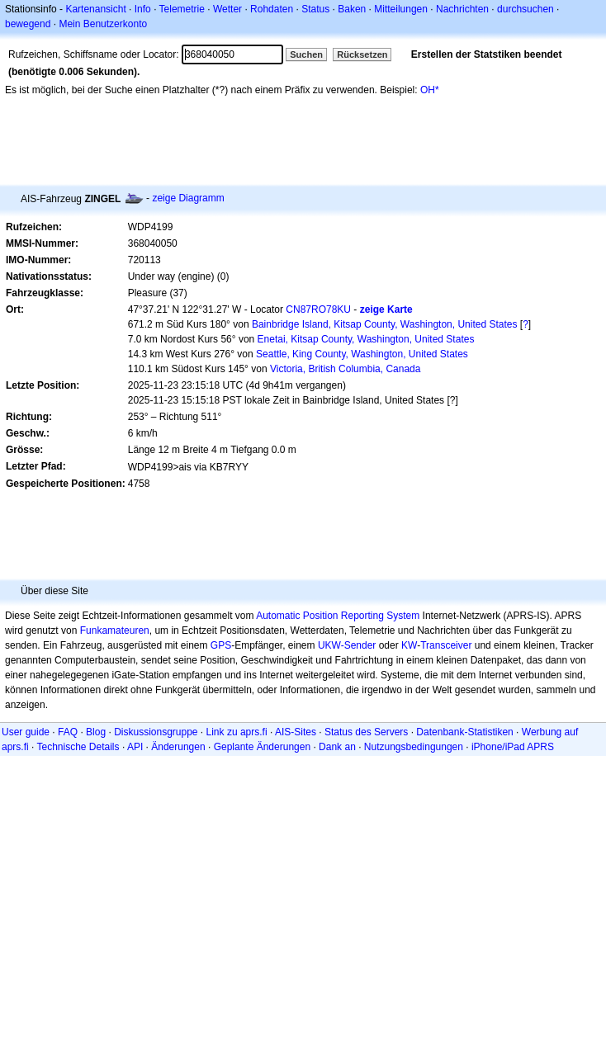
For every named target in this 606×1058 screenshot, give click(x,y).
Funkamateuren (114, 630)
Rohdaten (271, 9)
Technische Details (77, 747)
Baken (352, 9)
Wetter (227, 9)
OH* (429, 90)
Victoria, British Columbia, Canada (345, 369)
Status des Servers (366, 732)
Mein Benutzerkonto (103, 24)
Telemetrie (182, 9)
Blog (96, 732)
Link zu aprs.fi (236, 732)
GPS (221, 645)
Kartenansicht (95, 9)
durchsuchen (525, 9)
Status (315, 9)
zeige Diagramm (188, 198)
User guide (26, 732)
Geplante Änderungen (262, 747)
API (135, 747)
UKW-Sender (347, 645)
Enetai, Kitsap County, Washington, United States (366, 339)
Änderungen (178, 747)
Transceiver (445, 645)
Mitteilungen (401, 9)
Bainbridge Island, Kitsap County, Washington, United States (385, 324)
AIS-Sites (295, 732)
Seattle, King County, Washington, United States (362, 354)
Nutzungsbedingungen (413, 747)
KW (409, 645)
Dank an (337, 747)
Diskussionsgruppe (155, 732)
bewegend (27, 24)
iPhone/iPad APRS (512, 747)
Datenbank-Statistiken (464, 732)
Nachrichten (462, 9)
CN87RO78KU (318, 309)
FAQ (68, 732)
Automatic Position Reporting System (337, 615)
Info (143, 9)
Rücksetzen (362, 54)
